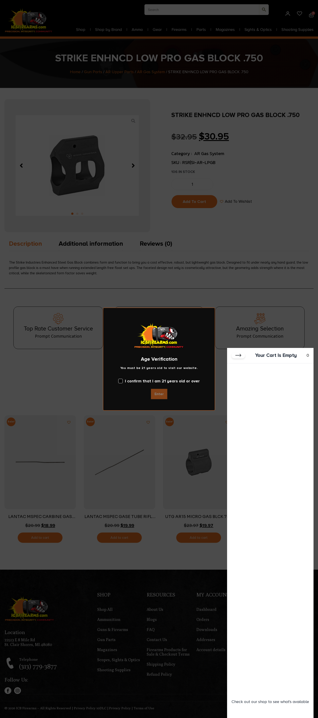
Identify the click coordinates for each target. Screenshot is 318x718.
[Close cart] (238, 355)
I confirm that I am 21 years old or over (159, 381)
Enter (159, 394)
